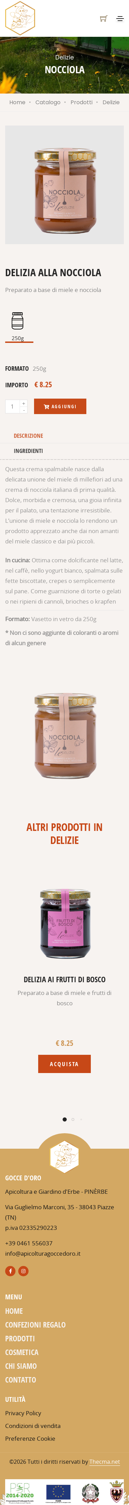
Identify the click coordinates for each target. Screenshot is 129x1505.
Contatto (20, 1379)
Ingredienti (28, 451)
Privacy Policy (23, 1413)
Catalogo (48, 102)
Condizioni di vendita (33, 1426)
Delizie (111, 102)
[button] (65, 1119)
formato (17, 368)
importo (16, 385)
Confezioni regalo (35, 1324)
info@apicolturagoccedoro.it (42, 1253)
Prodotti (82, 102)
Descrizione (28, 436)
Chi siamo (21, 1366)
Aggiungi (60, 406)
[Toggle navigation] (120, 18)
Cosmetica (22, 1352)
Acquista (64, 1064)
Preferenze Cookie (30, 1438)
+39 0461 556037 (29, 1243)
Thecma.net (104, 1461)
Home (17, 102)
